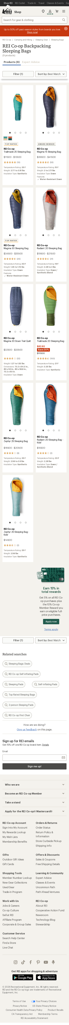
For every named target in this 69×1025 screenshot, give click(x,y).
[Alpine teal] (5, 138)
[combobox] (34, 19)
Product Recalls (55, 1010)
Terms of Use (19, 1001)
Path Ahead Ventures (48, 891)
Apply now (51, 621)
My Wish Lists (10, 836)
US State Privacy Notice (44, 1006)
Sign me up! (34, 766)
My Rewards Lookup (14, 832)
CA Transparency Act (22, 1014)
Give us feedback (27, 729)
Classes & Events (45, 882)
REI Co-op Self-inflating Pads (21, 674)
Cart (57, 11)
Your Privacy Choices (44, 1001)
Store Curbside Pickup (49, 840)
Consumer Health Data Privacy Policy (24, 1010)
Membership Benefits (14, 841)
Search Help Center (13, 938)
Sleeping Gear (41, 40)
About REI (41, 905)
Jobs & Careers (10, 905)
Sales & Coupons (45, 859)
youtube (45, 962)
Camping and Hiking (23, 40)
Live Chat (7, 947)
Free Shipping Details (48, 864)
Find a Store (9, 942)
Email (5, 751)
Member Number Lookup (17, 877)
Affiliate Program (12, 919)
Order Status (43, 827)
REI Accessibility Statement (34, 1018)
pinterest (38, 962)
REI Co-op (6, 40)
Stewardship (43, 924)
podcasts (53, 962)
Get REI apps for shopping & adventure (34, 971)
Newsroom (42, 914)
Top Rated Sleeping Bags (19, 695)
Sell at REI (8, 914)
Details (45, 744)
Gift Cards (8, 864)
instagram (15, 962)
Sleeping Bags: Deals (17, 664)
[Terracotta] (10, 138)
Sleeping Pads (13, 684)
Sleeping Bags (57, 40)
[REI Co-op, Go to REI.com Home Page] (7, 11)
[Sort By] (51, 74)
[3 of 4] (20, 133)
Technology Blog (45, 919)
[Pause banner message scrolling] (65, 28)
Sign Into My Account (14, 827)
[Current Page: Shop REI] (8, 3)
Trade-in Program (12, 891)
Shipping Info (44, 845)
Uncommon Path (45, 887)
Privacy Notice (20, 1006)
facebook (30, 962)
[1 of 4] (10, 133)
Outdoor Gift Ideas (13, 859)
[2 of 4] (15, 133)
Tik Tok (23, 962)
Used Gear (8, 887)
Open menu (64, 11)
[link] (18, 110)
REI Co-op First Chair (17, 715)
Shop (17, 12)
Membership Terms (47, 1014)
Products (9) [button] (12, 61)
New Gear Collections (14, 882)
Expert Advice (31, 61)
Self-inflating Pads (45, 684)
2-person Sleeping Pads (18, 705)
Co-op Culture (10, 910)
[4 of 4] (25, 133)
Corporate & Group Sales (16, 924)
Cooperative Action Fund (50, 910)
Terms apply (51, 629)
